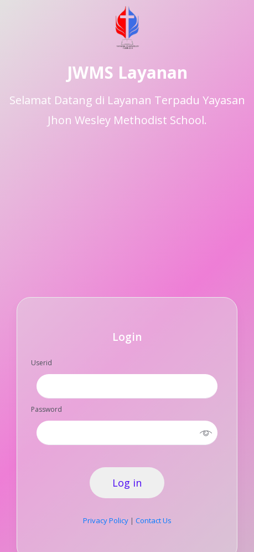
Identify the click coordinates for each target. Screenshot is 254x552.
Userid (41, 362)
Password (46, 409)
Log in (127, 482)
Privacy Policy (105, 520)
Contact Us (154, 520)
